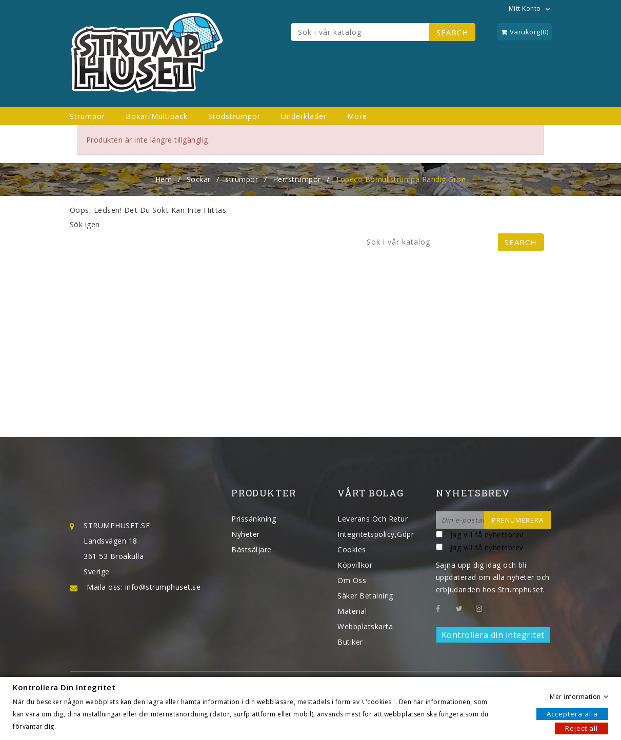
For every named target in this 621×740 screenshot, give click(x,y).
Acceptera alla (572, 713)
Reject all (581, 727)
